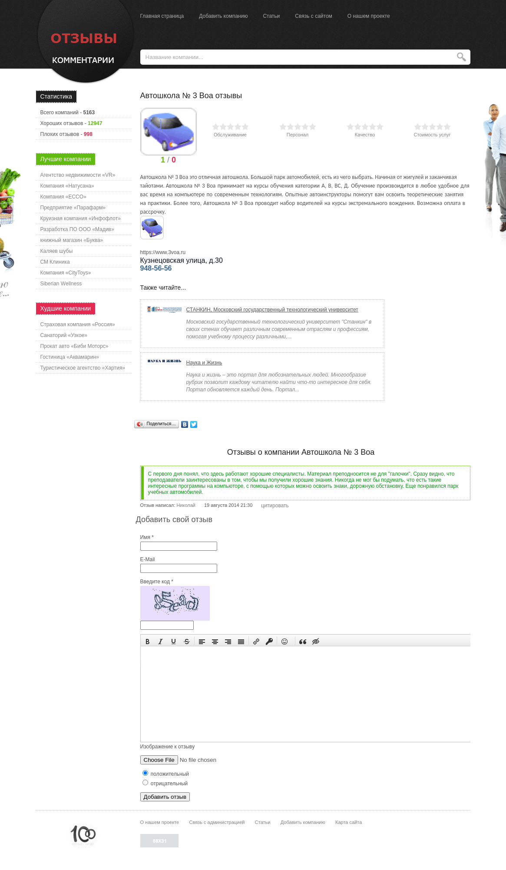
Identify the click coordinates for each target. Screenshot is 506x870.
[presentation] (147, 641)
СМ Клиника (55, 262)
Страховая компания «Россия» (77, 324)
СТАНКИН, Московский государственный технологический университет (272, 310)
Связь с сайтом (313, 16)
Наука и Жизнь (204, 363)
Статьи (271, 16)
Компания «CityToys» (65, 273)
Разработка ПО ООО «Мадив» (77, 229)
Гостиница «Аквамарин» (69, 357)
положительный (165, 774)
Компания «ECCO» (63, 197)
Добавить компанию (223, 16)
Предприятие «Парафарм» (73, 208)
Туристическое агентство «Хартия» (82, 368)
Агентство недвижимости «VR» (78, 175)
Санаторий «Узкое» (64, 335)
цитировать (275, 506)
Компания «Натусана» (67, 186)
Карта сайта (348, 822)
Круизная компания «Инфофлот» (80, 218)
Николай (185, 505)
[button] (148, 640)
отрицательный (165, 784)
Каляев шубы (56, 251)
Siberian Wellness (61, 284)
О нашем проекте (368, 16)
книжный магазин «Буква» (71, 240)
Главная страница (162, 16)
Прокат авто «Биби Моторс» (74, 346)
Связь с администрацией (217, 822)
